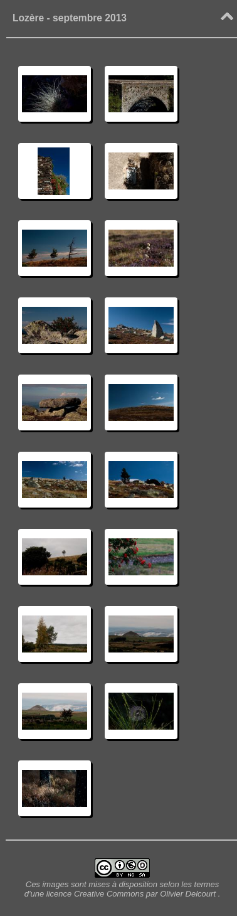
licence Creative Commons (96, 893)
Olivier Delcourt (188, 893)
